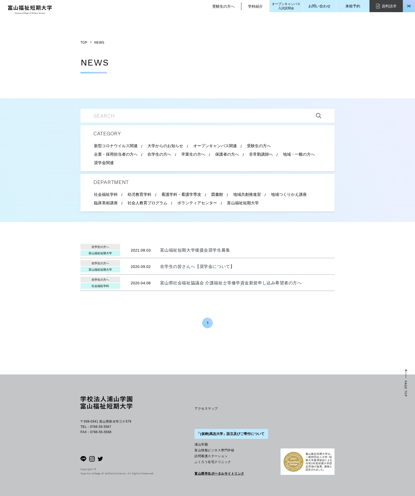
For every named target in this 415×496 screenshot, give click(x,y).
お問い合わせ (319, 6)
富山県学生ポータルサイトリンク (219, 473)
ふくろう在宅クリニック (213, 462)
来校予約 (352, 6)
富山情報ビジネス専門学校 (214, 450)
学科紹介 (255, 6)
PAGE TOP (406, 389)
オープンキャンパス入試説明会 (286, 6)
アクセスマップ (206, 408)
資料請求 (386, 6)
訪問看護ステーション (211, 456)
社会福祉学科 (100, 286)
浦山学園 (201, 444)
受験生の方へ (223, 6)
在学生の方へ (100, 246)
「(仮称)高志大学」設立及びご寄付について (230, 434)
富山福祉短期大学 (100, 253)
